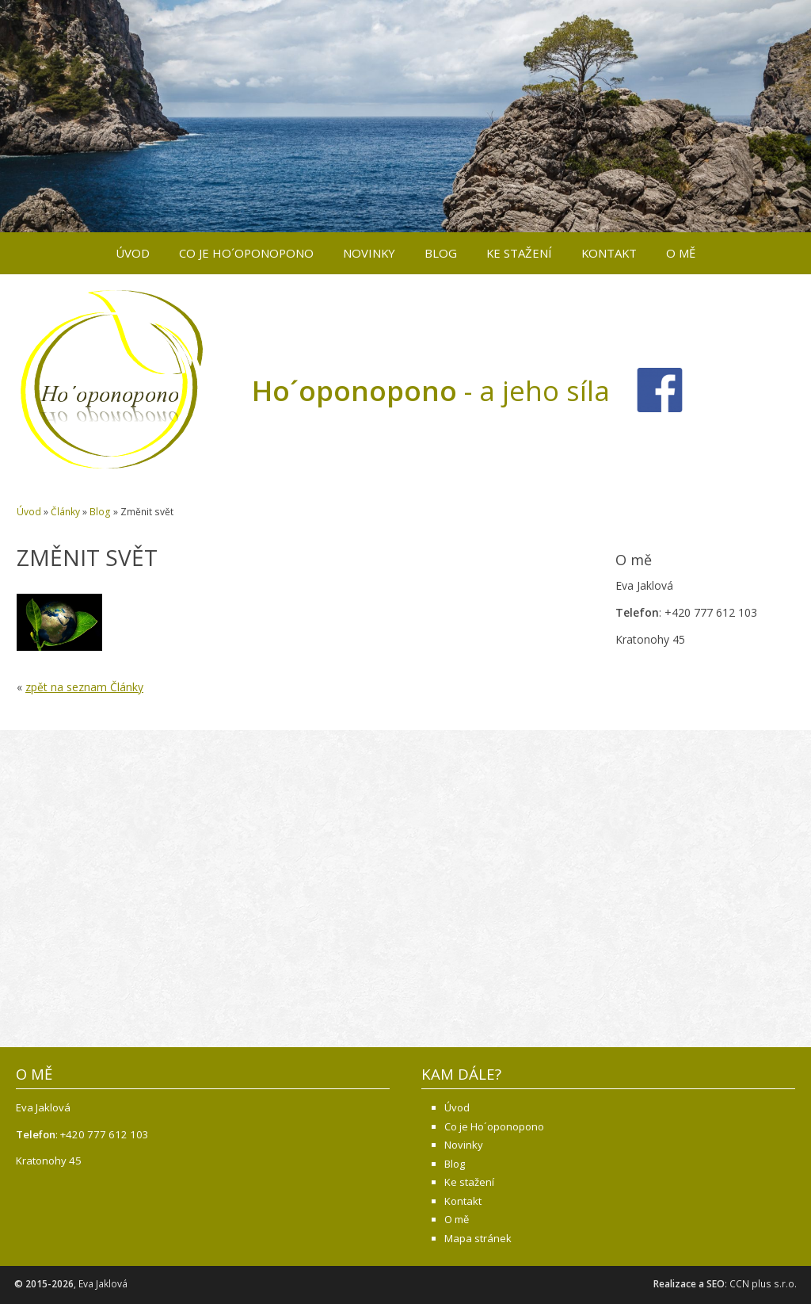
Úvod (133, 253)
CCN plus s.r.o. (763, 1284)
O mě (680, 253)
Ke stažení (519, 253)
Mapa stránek (478, 1238)
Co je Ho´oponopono (246, 253)
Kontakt (609, 253)
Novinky (369, 253)
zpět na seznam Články (84, 686)
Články (65, 511)
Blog (441, 253)
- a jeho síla (431, 390)
